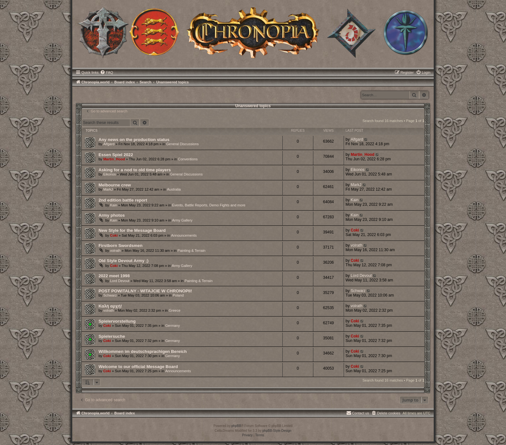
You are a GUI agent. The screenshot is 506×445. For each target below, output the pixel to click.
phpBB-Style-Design (276, 430)
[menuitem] (106, 72)
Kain (113, 205)
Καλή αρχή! (110, 306)
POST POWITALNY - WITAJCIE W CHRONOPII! (145, 291)
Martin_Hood (114, 159)
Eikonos (109, 174)
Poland (178, 295)
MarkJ (108, 189)
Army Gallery (182, 220)
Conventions (187, 159)
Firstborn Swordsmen (120, 245)
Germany (172, 325)
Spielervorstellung (117, 321)
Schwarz (110, 295)
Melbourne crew (114, 185)
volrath (115, 250)
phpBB (236, 426)
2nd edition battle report (122, 200)
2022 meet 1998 (114, 275)
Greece (174, 310)
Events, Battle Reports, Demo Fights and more (208, 205)
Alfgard (109, 144)
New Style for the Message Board (132, 230)
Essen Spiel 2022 (115, 154)
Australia (174, 189)
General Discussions (182, 144)
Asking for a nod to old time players (134, 169)
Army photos (111, 215)
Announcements (184, 235)
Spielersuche (111, 336)
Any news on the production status (133, 139)
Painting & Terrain (191, 250)
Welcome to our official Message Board (138, 366)
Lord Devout (119, 281)
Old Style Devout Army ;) (123, 260)
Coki (114, 235)
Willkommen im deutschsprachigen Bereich (142, 351)
